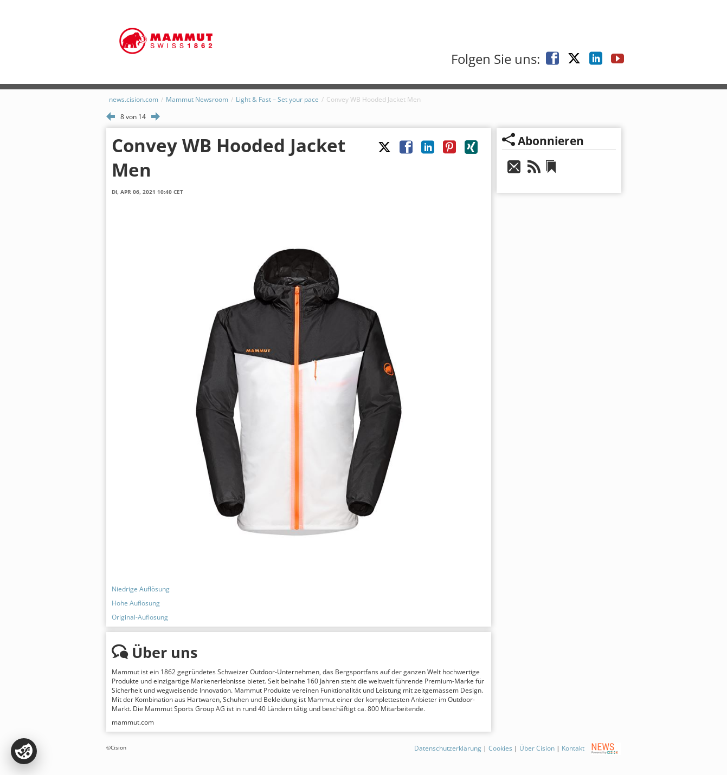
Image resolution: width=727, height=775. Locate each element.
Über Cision (537, 748)
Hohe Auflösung (136, 603)
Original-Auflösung (140, 617)
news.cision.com (133, 99)
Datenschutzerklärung (447, 748)
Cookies (500, 748)
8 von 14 (133, 116)
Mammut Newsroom (197, 99)
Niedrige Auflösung (141, 589)
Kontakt (573, 748)
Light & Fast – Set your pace (277, 99)
